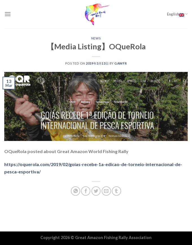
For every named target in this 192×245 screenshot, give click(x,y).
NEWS (96, 38)
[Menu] (7, 14)
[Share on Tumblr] (116, 191)
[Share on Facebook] (85, 191)
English (177, 14)
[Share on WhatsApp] (75, 191)
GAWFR (120, 63)
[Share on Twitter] (96, 191)
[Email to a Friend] (106, 191)
